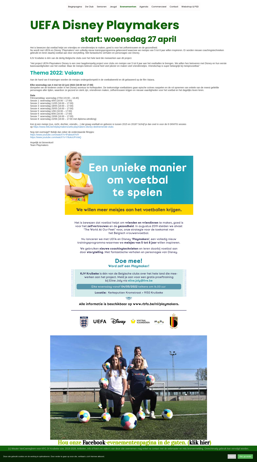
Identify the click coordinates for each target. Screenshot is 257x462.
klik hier (199, 442)
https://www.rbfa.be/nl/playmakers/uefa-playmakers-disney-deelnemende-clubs (73, 126)
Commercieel (158, 6)
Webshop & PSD (190, 6)
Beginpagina (75, 6)
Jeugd (113, 6)
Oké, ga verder (245, 456)
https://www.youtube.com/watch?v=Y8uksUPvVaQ (55, 137)
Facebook (93, 442)
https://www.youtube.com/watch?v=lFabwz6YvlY (54, 134)
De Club (89, 6)
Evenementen (128, 6)
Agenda (143, 6)
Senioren (102, 6)
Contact (174, 6)
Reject (231, 456)
